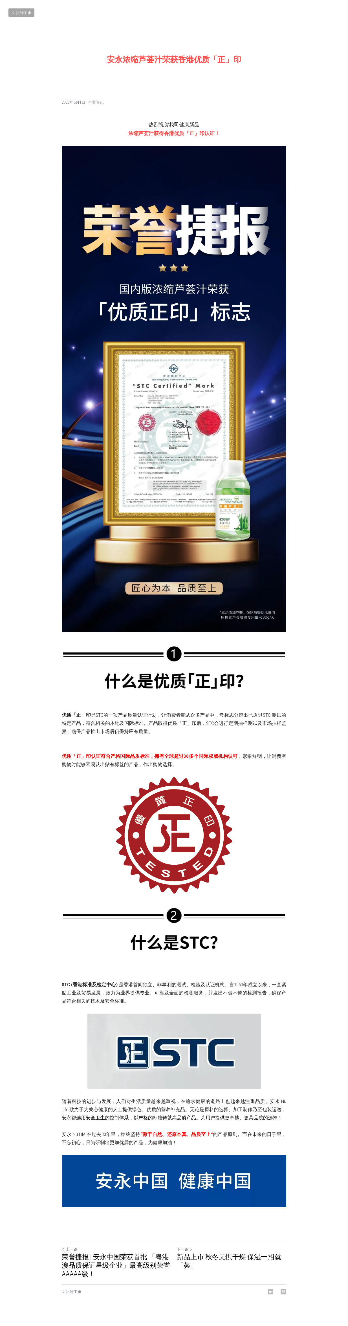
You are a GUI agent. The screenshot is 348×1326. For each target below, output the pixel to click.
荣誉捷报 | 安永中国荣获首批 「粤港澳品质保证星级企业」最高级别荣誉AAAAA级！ (116, 1265)
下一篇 (185, 1249)
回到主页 (21, 12)
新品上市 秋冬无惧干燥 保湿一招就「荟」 (229, 1261)
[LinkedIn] (270, 1291)
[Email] (283, 1291)
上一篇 (70, 1249)
